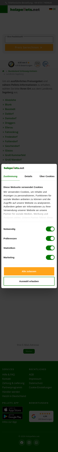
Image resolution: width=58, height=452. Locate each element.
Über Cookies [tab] (47, 176)
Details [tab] (28, 176)
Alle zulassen (29, 271)
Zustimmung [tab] (10, 176)
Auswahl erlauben (29, 281)
